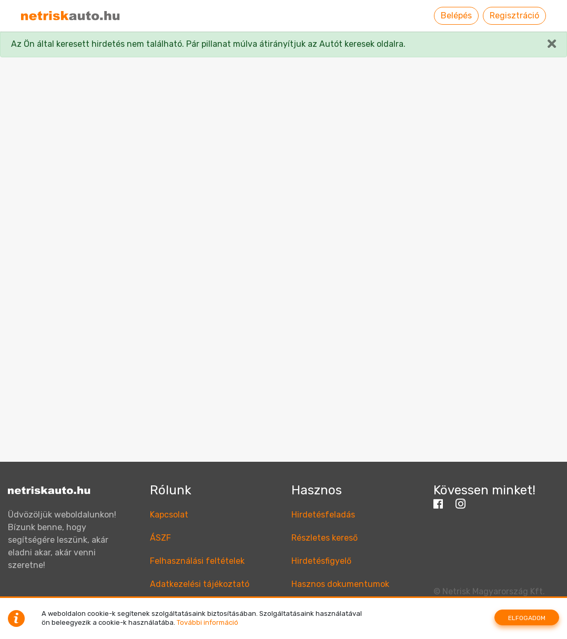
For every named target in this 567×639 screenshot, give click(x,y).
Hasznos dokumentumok (340, 584)
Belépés (456, 16)
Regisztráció (514, 16)
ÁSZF (160, 538)
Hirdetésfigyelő (321, 561)
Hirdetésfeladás (323, 515)
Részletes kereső (324, 538)
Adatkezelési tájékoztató (199, 584)
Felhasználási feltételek (197, 561)
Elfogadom (526, 618)
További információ (207, 622)
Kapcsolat (169, 515)
